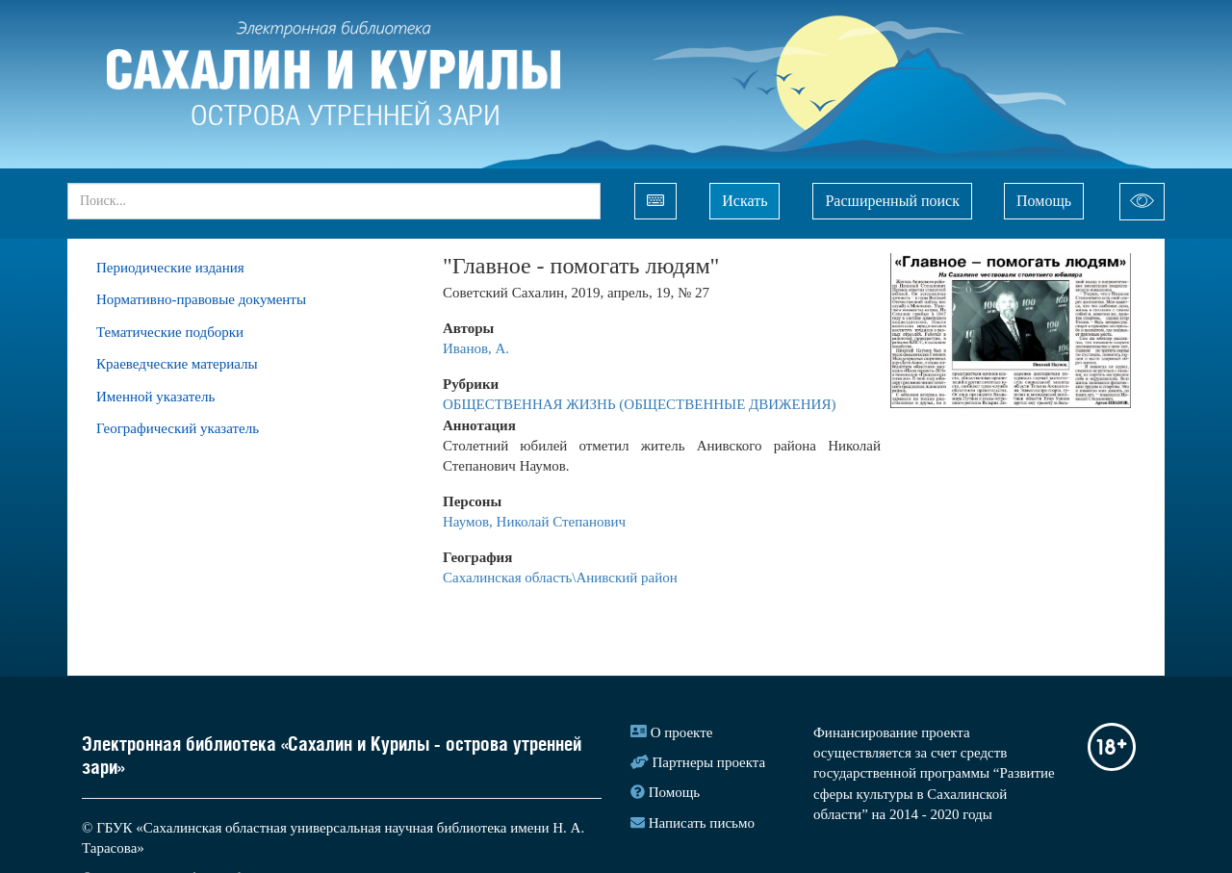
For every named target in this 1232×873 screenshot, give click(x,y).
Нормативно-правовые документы (201, 299)
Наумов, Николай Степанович (534, 521)
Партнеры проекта (709, 762)
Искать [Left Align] (744, 201)
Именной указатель (155, 396)
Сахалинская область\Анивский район (560, 577)
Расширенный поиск (892, 201)
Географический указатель (177, 428)
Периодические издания (170, 267)
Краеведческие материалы (177, 364)
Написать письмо (702, 823)
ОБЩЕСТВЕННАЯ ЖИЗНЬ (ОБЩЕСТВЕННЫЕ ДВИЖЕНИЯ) (639, 404)
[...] (334, 201)
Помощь (1043, 201)
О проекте (682, 732)
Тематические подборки (170, 332)
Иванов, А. (476, 348)
